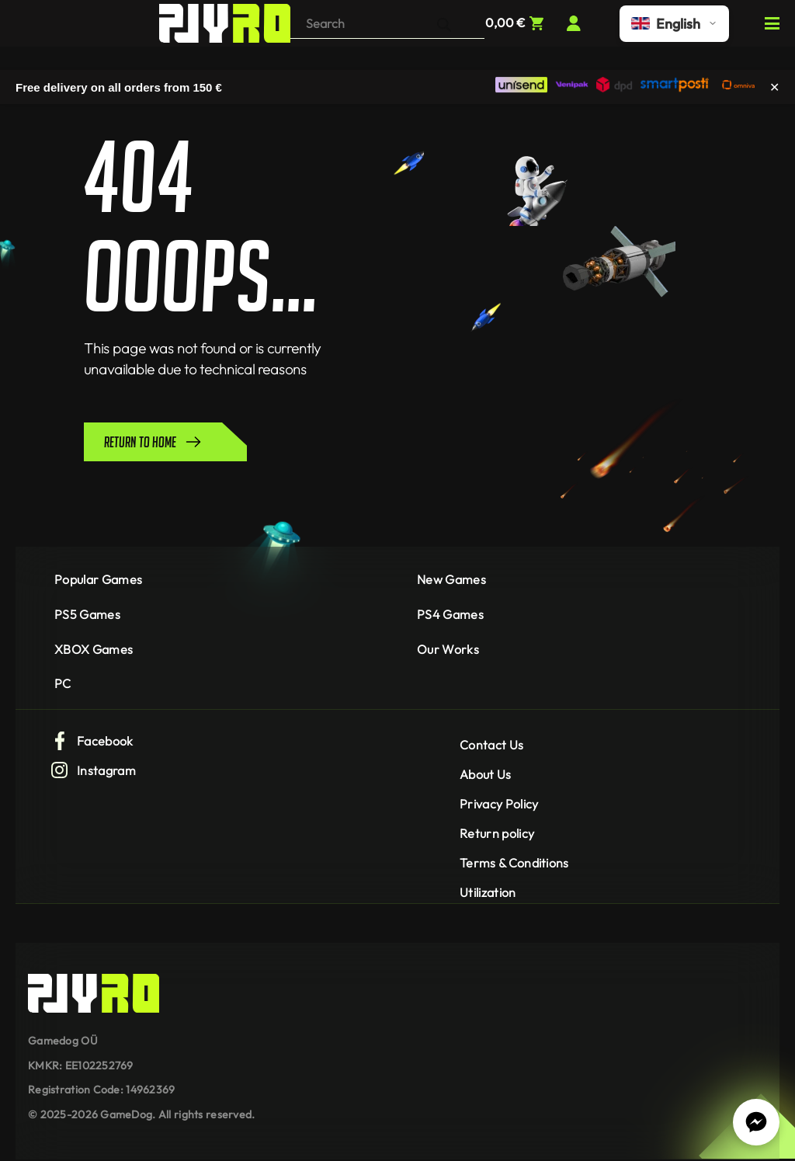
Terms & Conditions (514, 863)
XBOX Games (93, 649)
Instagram (93, 770)
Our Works (448, 649)
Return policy (497, 833)
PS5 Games (87, 614)
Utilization (488, 892)
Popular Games (98, 579)
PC (62, 683)
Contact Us (491, 745)
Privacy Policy (499, 804)
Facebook (92, 741)
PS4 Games (450, 614)
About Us (486, 774)
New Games (451, 579)
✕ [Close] (774, 86)
